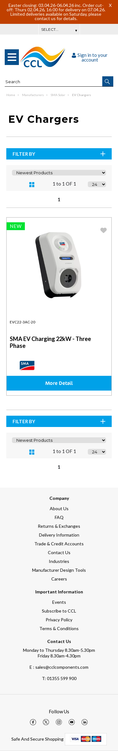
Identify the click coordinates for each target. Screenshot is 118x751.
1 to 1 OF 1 (64, 183)
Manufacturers (33, 95)
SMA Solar (58, 95)
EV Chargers (81, 95)
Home (11, 95)
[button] (107, 81)
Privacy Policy (59, 619)
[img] (33, 722)
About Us (59, 508)
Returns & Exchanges (59, 526)
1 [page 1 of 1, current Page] (59, 199)
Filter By (59, 154)
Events (59, 602)
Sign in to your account (90, 57)
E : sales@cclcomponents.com (59, 667)
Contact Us (59, 552)
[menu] (12, 57)
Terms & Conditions (59, 628)
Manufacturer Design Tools (59, 570)
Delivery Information (59, 535)
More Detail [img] (59, 383)
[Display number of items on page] (97, 184)
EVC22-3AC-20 (22, 322)
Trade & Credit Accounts (59, 543)
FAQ (59, 517)
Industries (59, 561)
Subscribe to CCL (59, 610)
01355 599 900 (59, 678)
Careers (59, 578)
